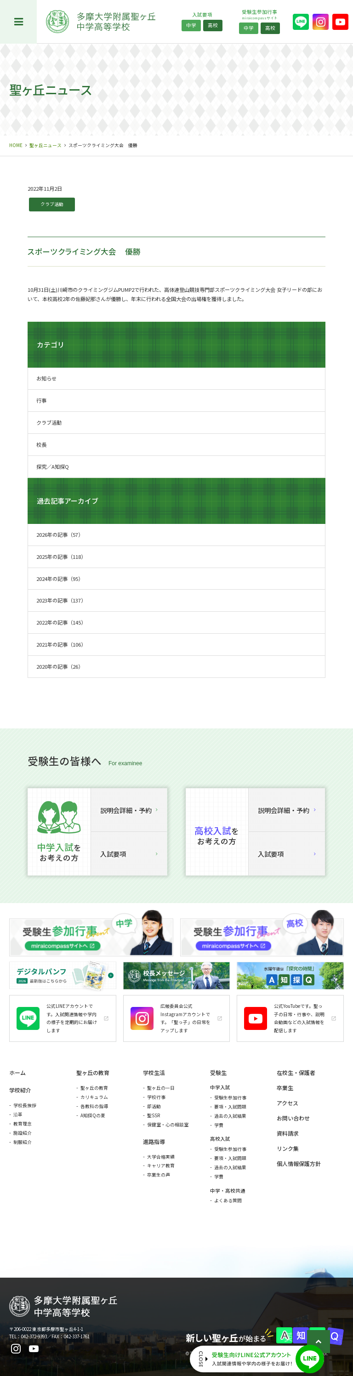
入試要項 (129, 854)
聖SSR (153, 1115)
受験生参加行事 (230, 1097)
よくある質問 (228, 1200)
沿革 (18, 1114)
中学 (191, 25)
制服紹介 (22, 1142)
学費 (218, 1125)
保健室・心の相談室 (167, 1124)
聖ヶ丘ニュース (45, 145)
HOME (16, 145)
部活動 (154, 1106)
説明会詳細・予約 (129, 810)
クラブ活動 (51, 204)
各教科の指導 (94, 1106)
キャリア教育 (161, 1165)
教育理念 (22, 1123)
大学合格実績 (161, 1157)
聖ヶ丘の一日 (161, 1088)
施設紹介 (22, 1133)
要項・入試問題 (230, 1106)
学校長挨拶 (24, 1105)
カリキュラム (94, 1097)
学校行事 (156, 1097)
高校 (213, 25)
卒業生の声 (158, 1174)
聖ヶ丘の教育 (94, 1088)
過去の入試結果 (230, 1116)
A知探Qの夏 (92, 1115)
